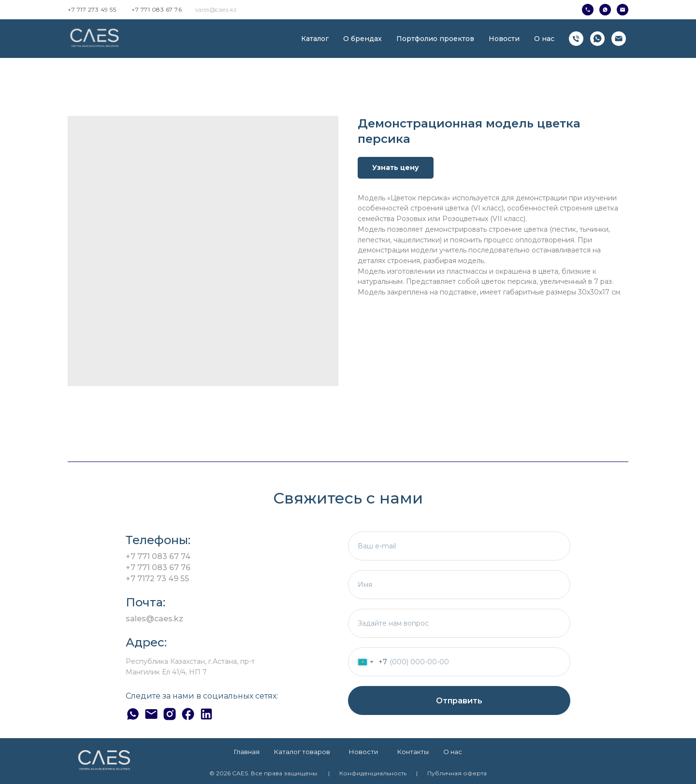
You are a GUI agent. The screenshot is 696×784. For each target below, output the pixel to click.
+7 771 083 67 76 (156, 9)
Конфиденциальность (372, 773)
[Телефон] (576, 38)
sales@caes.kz (216, 9)
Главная (247, 752)
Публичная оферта (457, 773)
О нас (544, 38)
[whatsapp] (597, 38)
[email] (459, 546)
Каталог (315, 38)
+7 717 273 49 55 (92, 9)
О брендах (362, 38)
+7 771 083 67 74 (158, 556)
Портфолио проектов (435, 38)
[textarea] (459, 623)
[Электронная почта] (618, 38)
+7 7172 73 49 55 (157, 578)
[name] (459, 584)
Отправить (459, 700)
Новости (504, 38)
